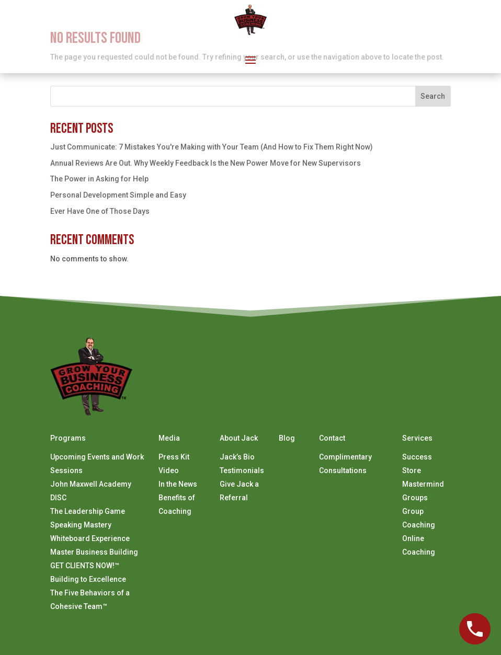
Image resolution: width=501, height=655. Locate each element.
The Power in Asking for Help (99, 179)
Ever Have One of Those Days (100, 211)
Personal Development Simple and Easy (118, 195)
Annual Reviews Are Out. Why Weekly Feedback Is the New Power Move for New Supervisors (205, 163)
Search (432, 96)
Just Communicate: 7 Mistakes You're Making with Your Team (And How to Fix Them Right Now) (211, 147)
